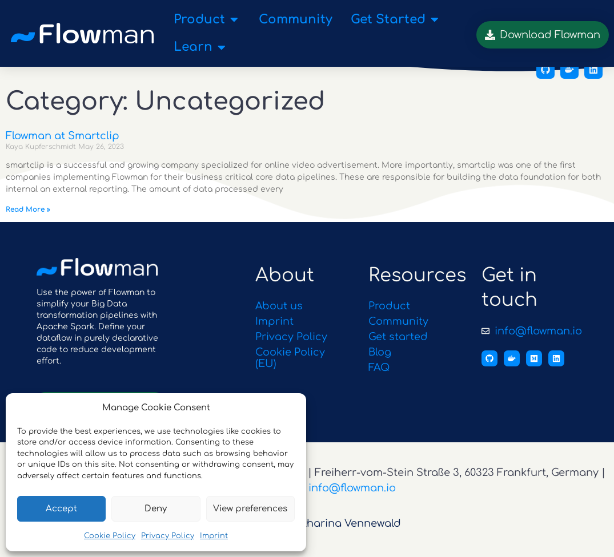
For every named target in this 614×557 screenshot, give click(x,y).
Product (389, 318)
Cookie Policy (109, 536)
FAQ (379, 378)
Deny (156, 509)
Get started (398, 348)
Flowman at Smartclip (62, 148)
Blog (380, 363)
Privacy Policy (167, 536)
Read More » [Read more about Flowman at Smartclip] (28, 221)
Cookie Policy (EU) (290, 369)
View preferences (250, 509)
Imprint (214, 536)
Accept (61, 509)
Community (398, 333)
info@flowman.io (352, 500)
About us (279, 318)
